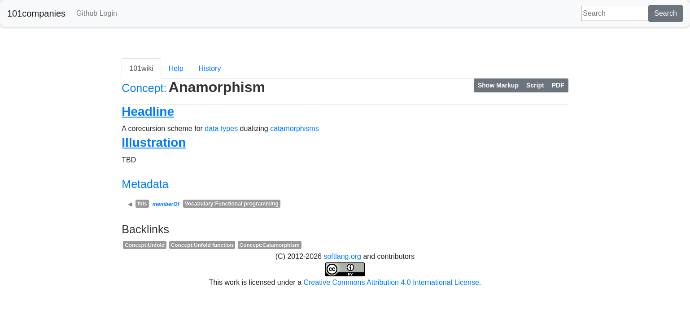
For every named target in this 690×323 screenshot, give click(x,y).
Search (665, 13)
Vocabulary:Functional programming (232, 204)
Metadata (145, 184)
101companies (36, 13)
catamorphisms (294, 128)
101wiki (141, 68)
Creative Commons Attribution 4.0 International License (391, 282)
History (210, 68)
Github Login (96, 13)
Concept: (144, 88)
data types (221, 128)
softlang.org (342, 256)
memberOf (166, 204)
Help (176, 68)
